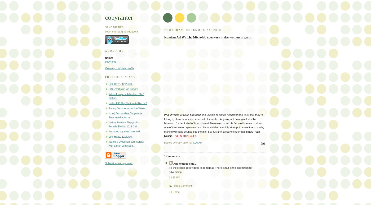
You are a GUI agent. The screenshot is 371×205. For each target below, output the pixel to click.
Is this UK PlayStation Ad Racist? (128, 103)
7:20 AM (198, 142)
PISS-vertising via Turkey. (123, 89)
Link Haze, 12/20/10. (120, 136)
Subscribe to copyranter (119, 163)
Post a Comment (182, 185)
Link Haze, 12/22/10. (120, 84)
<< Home (174, 192)
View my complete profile (119, 68)
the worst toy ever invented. (125, 131)
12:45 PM (174, 177)
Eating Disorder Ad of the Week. (127, 108)
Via (167, 114)
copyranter (119, 17)
